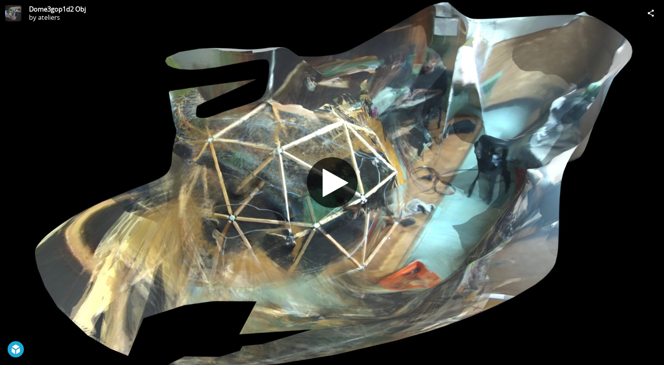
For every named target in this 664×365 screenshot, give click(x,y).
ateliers (49, 17)
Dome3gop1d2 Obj (57, 9)
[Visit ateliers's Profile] (13, 13)
